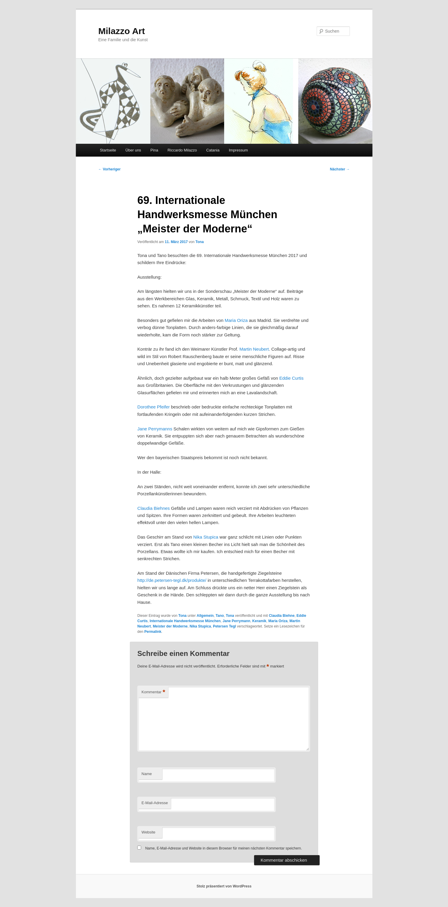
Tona (199, 242)
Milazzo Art (121, 31)
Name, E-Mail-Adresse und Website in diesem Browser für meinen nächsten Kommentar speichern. (223, 848)
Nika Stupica (205, 536)
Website (148, 832)
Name (146, 774)
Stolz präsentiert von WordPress (224, 886)
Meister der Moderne (170, 626)
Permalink (152, 632)
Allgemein (205, 616)
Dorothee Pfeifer (153, 406)
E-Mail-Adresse (154, 803)
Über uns (133, 150)
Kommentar (153, 692)
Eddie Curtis (291, 378)
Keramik (259, 621)
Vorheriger (109, 169)
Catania (212, 150)
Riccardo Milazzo (182, 150)
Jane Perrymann (236, 621)
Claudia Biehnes (153, 508)
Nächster (340, 169)
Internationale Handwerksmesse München (185, 621)
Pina (154, 150)
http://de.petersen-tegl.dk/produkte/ (171, 580)
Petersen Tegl (224, 626)
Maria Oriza (236, 320)
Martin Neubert (254, 349)
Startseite (108, 150)
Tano (220, 616)
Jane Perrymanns (154, 428)
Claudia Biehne (282, 616)
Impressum (238, 150)
